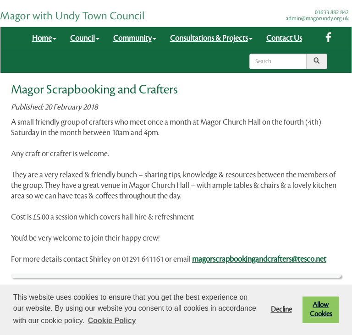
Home (44, 38)
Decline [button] (281, 309)
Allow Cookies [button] (321, 309)
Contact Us (284, 38)
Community (134, 38)
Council (84, 38)
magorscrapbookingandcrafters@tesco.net (259, 259)
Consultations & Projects (211, 38)
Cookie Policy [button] (112, 320)
